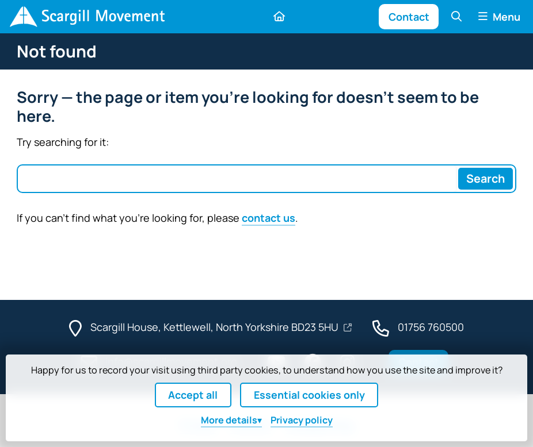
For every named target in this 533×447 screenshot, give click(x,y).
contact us (268, 218)
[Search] (485, 179)
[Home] (87, 16)
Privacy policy (302, 420)
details (229, 420)
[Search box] (237, 178)
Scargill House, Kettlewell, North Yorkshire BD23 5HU (215, 327)
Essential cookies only (309, 395)
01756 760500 (431, 327)
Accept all (193, 395)
